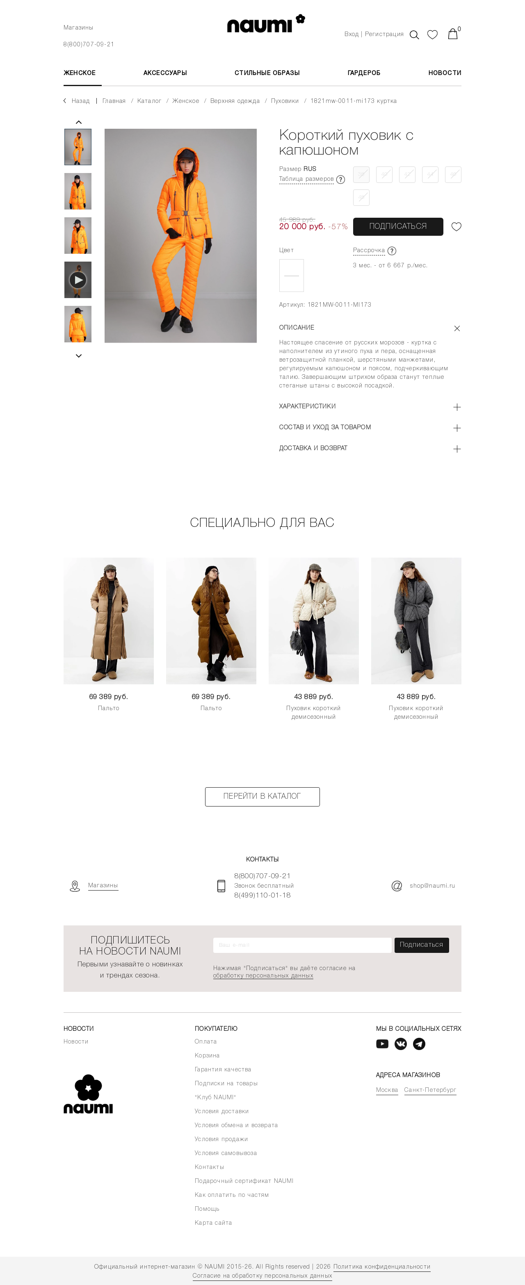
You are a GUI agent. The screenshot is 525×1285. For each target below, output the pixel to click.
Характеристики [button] (307, 407)
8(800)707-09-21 (89, 45)
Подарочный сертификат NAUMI (244, 1181)
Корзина (207, 1056)
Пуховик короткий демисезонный (313, 713)
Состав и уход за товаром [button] (325, 428)
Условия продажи (221, 1139)
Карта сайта (213, 1223)
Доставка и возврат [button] (313, 448)
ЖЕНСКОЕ (80, 73)
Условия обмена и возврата (236, 1125)
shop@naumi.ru (423, 886)
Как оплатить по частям (232, 1195)
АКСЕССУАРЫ (165, 73)
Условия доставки (222, 1111)
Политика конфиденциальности (382, 1267)
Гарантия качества (223, 1070)
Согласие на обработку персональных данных (262, 1276)
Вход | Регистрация (374, 34)
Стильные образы (267, 73)
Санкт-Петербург (430, 1090)
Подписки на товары (226, 1084)
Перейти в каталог (262, 796)
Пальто (108, 708)
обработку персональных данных (263, 976)
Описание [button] (297, 328)
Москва (387, 1090)
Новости (445, 73)
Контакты (209, 1167)
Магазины (79, 28)
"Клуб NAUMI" (215, 1097)
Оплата (206, 1042)
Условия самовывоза (226, 1153)
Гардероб (364, 73)
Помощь (207, 1209)
